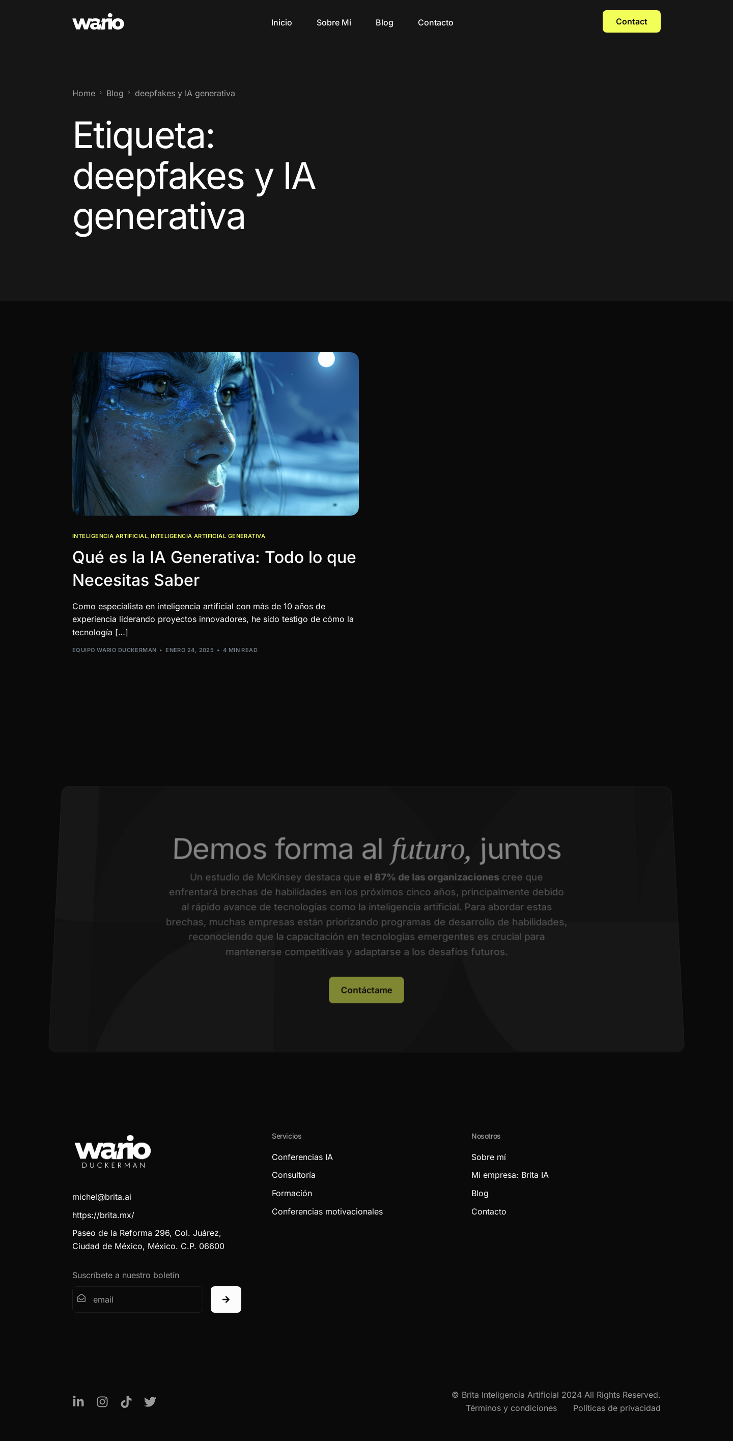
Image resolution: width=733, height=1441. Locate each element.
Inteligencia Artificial (110, 536)
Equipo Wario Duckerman (114, 650)
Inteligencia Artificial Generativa (208, 536)
